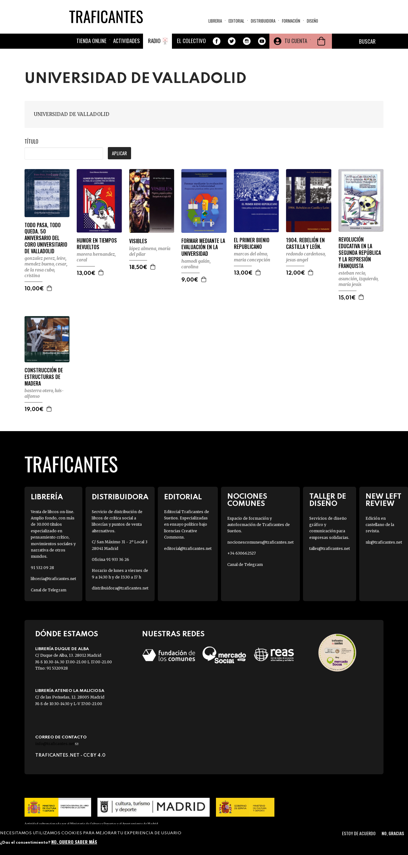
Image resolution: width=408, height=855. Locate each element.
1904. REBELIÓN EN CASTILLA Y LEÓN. (305, 243)
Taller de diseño (327, 500)
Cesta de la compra (321, 41)
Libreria (215, 21)
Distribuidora (263, 21)
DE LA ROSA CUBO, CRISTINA (40, 272)
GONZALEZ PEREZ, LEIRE (45, 258)
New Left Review (383, 500)
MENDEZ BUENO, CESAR (45, 264)
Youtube (261, 41)
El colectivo (191, 41)
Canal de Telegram (48, 590)
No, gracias (393, 833)
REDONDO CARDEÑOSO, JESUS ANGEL (306, 256)
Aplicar (119, 153)
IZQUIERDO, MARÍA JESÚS (358, 281)
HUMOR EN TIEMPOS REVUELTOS (97, 243)
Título (31, 141)
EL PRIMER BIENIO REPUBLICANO (251, 243)
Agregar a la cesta (49, 288)
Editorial (236, 21)
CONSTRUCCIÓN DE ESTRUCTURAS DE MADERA (44, 376)
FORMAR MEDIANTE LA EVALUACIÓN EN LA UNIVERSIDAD (203, 247)
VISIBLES (138, 241)
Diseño (312, 21)
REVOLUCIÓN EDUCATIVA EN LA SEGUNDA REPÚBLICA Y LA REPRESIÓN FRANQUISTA (360, 252)
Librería (47, 497)
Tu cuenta (295, 41)
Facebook (216, 41)
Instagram (246, 41)
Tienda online (91, 41)
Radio (154, 41)
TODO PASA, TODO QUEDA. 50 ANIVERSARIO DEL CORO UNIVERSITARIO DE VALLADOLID (46, 238)
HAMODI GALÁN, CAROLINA (196, 264)
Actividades (126, 41)
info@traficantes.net (56, 743)
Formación (291, 21)
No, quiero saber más (74, 841)
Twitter (231, 41)
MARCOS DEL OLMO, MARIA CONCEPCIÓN (252, 256)
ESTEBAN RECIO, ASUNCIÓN (352, 276)
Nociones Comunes (247, 500)
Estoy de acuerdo (359, 833)
